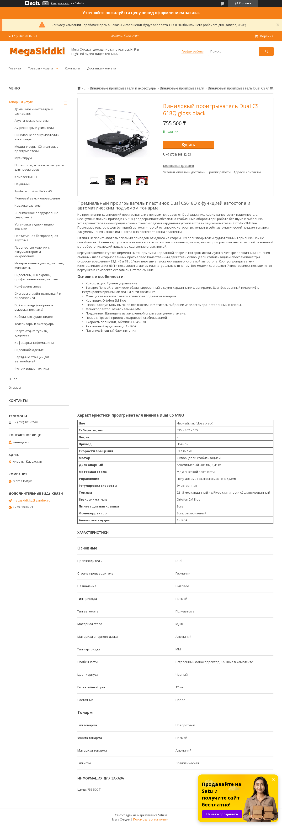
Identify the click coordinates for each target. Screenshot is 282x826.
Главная (15, 68)
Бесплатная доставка (178, 165)
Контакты (72, 68)
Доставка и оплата (101, 68)
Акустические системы (32, 120)
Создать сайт (60, 3)
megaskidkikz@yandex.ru (31, 500)
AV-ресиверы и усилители (34, 127)
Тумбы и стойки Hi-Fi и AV (33, 191)
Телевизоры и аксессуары (34, 324)
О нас (13, 379)
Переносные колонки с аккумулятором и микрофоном (32, 251)
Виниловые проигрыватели (182, 88)
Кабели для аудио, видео (34, 316)
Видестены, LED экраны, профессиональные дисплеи (36, 277)
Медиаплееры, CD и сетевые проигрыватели (37, 148)
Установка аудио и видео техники (34, 226)
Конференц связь (28, 286)
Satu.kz (162, 815)
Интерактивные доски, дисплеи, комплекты (39, 265)
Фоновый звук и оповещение (37, 198)
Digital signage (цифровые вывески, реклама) (34, 307)
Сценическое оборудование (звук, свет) (36, 215)
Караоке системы (28, 205)
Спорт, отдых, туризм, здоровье (31, 333)
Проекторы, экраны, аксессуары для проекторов (39, 167)
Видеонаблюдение (29, 350)
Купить (188, 145)
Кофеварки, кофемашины (34, 342)
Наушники (22, 184)
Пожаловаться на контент (151, 819)
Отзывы (15, 387)
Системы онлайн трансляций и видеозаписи (38, 295)
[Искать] (266, 51)
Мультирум (23, 158)
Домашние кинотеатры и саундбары (34, 111)
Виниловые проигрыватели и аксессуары (123, 88)
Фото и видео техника (32, 368)
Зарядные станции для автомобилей (32, 359)
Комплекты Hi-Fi (26, 177)
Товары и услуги (40, 68)
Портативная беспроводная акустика (36, 238)
